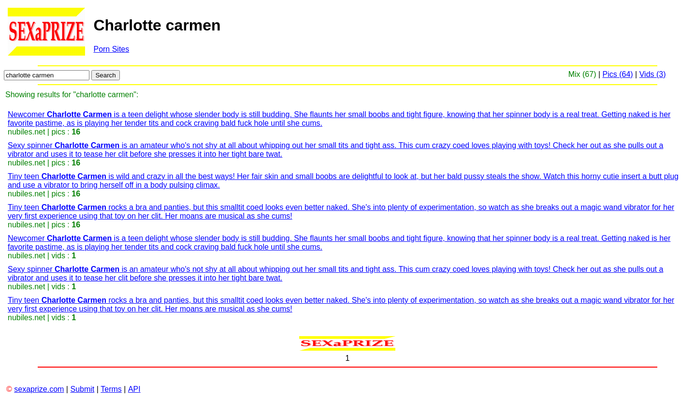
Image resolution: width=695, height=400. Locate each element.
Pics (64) (618, 74)
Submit (82, 389)
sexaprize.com (39, 389)
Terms (111, 389)
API (134, 389)
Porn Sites (111, 49)
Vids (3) (652, 74)
